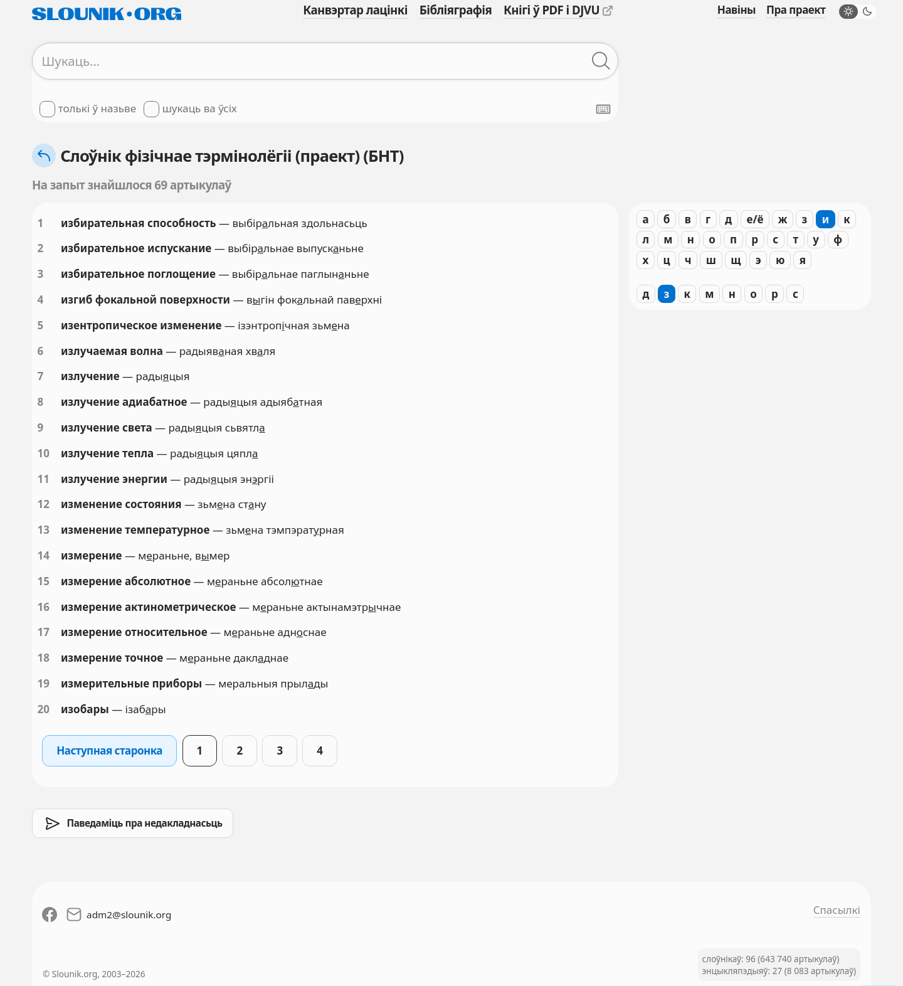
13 (44, 529)
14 (44, 555)
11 (44, 479)
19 (44, 683)
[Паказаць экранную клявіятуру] (603, 109)
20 (44, 709)
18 (44, 657)
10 (44, 453)
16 (44, 607)
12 (44, 504)
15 (44, 581)
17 (44, 632)
